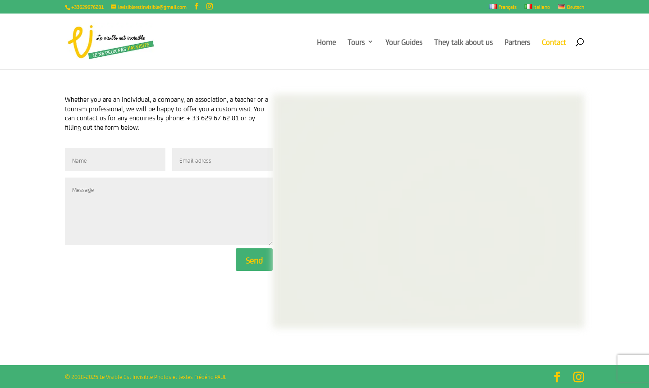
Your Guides (403, 42)
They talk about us (463, 42)
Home (326, 42)
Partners (517, 42)
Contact (554, 42)
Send (254, 259)
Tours (356, 42)
